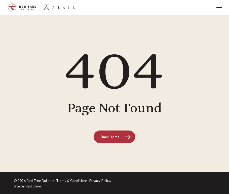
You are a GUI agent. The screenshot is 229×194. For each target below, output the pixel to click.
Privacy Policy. (100, 180)
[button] (219, 7)
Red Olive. (33, 186)
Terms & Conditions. (72, 180)
